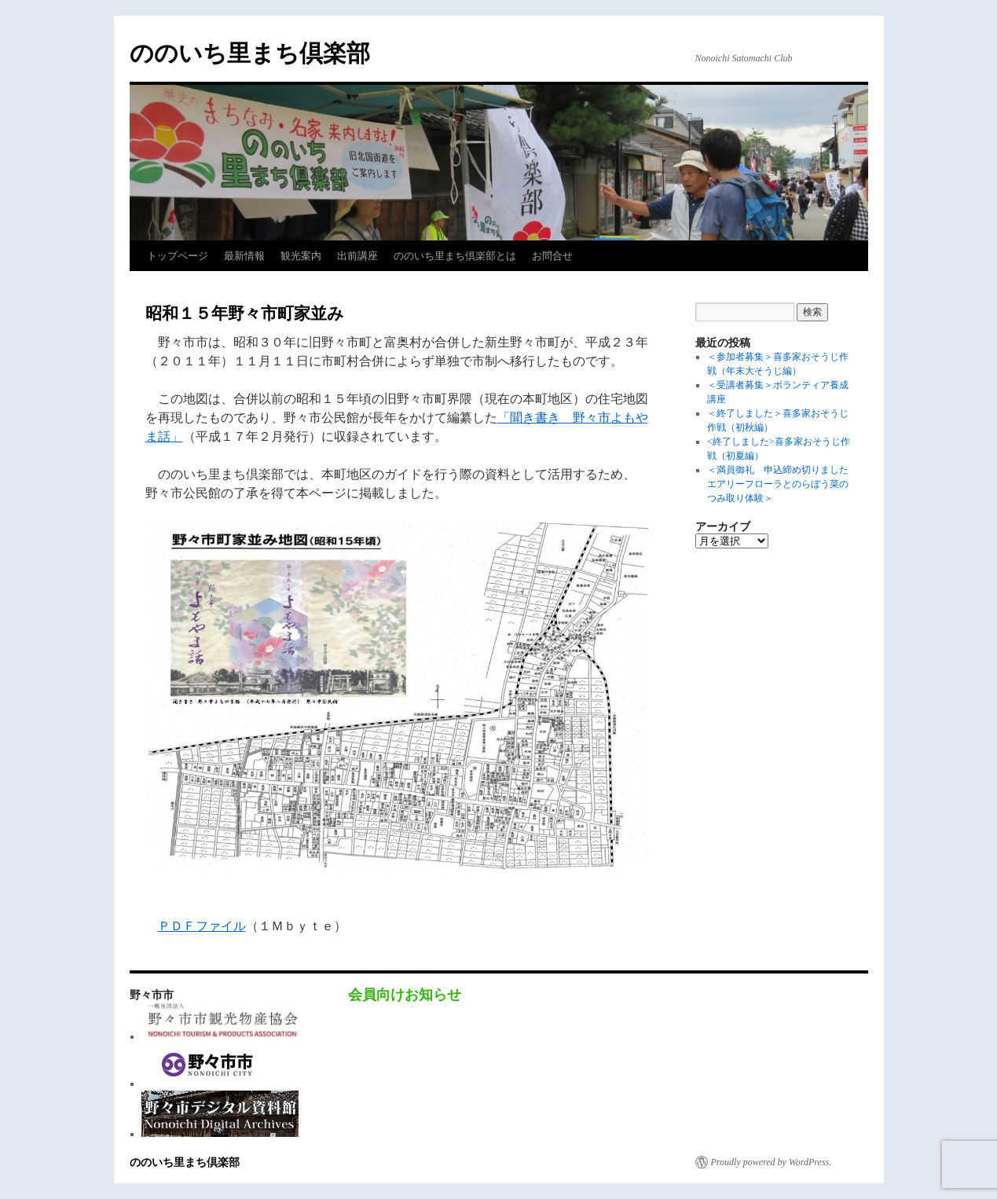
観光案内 (300, 256)
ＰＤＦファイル (202, 926)
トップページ (177, 256)
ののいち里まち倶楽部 (250, 53)
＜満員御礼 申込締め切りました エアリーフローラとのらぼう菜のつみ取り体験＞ (782, 484)
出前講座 (357, 256)
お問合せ (552, 256)
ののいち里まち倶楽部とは (455, 256)
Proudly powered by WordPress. (771, 1162)
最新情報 (244, 256)
